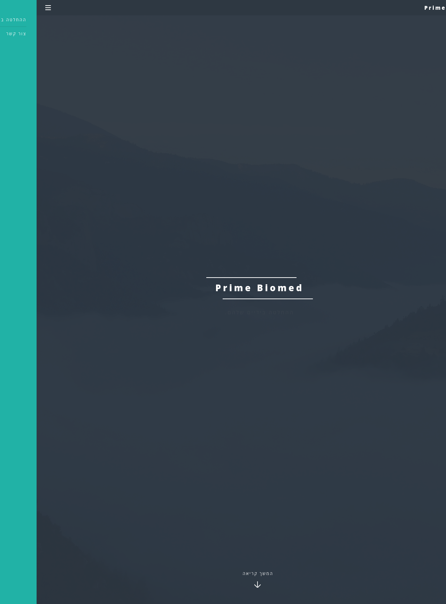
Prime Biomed (414, 7)
